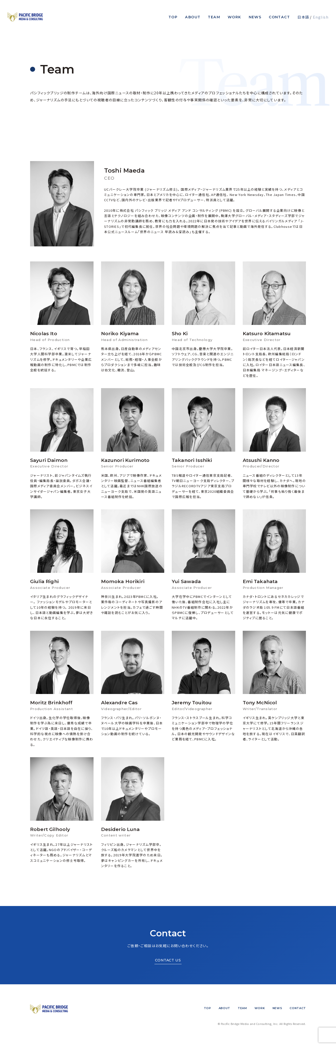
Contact (279, 17)
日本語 (303, 17)
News (255, 17)
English (320, 17)
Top (173, 17)
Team (214, 17)
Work (234, 17)
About (192, 17)
